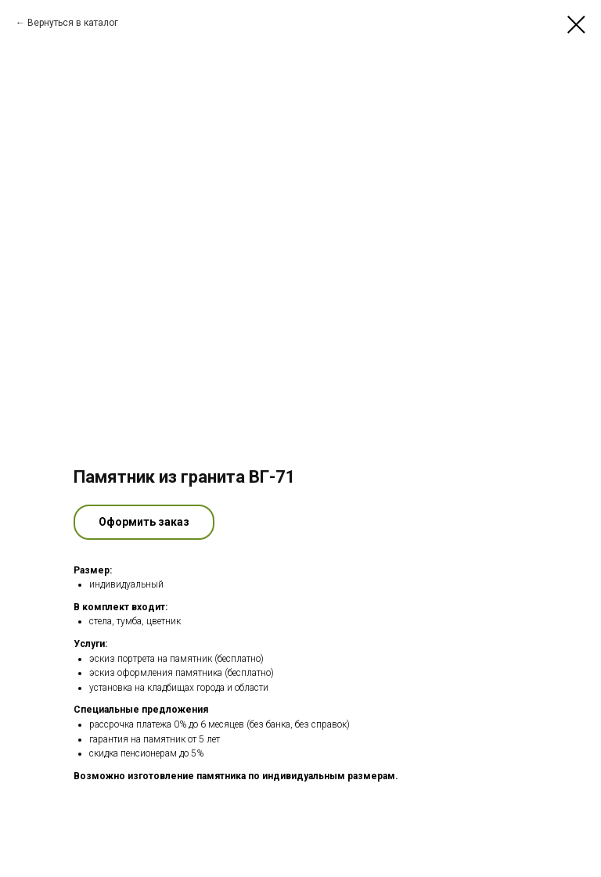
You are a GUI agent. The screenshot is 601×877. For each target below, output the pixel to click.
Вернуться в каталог (72, 22)
